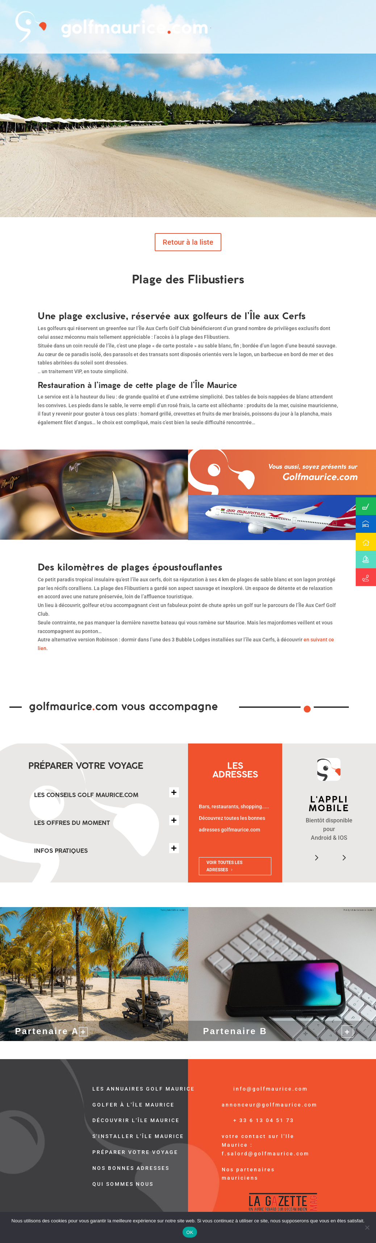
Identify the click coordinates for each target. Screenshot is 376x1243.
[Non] (367, 1227)
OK (189, 1232)
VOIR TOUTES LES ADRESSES (224, 866)
